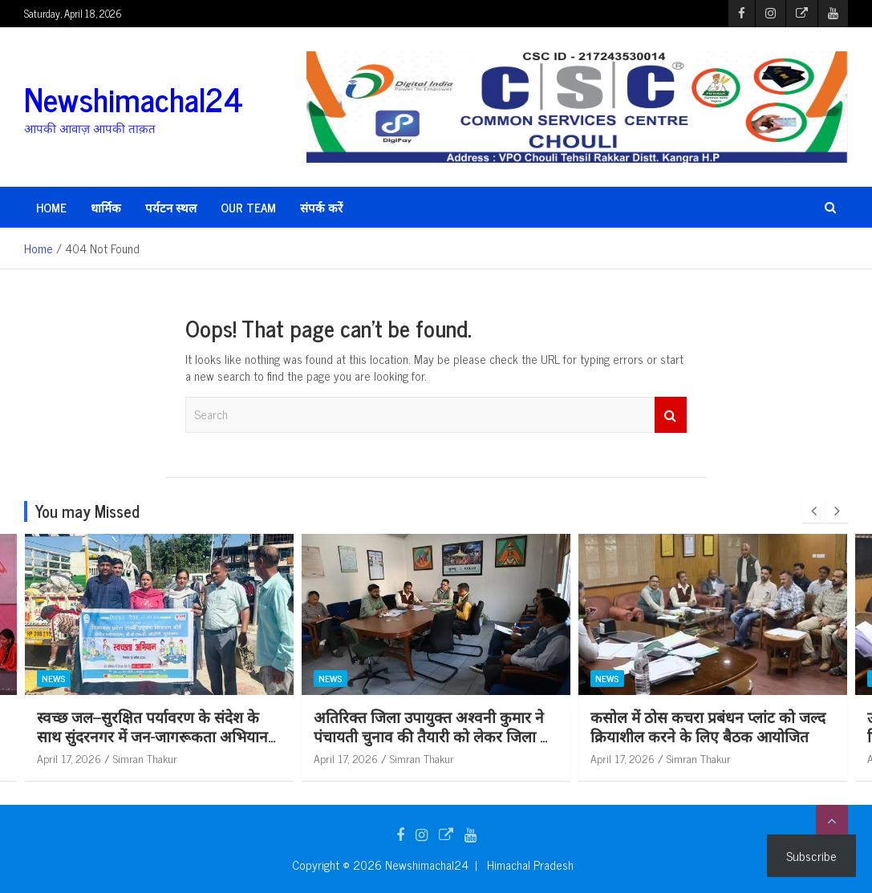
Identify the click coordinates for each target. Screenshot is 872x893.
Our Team (248, 207)
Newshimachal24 (133, 98)
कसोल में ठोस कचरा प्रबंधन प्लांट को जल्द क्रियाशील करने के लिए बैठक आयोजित (707, 726)
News (54, 678)
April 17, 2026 (69, 758)
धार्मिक (106, 207)
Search (671, 415)
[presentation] (813, 511)
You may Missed (87, 511)
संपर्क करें (321, 207)
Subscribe (811, 855)
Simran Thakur (145, 758)
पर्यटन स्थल (171, 207)
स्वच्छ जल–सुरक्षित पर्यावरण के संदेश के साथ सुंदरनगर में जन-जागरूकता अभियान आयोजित (152, 736)
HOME (51, 207)
